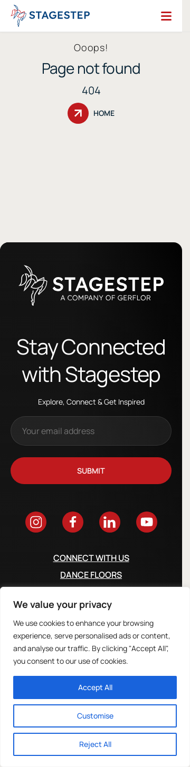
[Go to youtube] (146, 522)
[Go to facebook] (72, 522)
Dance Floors (91, 575)
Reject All (95, 744)
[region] (95, 677)
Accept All (95, 687)
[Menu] (166, 16)
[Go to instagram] (35, 522)
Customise (95, 716)
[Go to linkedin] (109, 522)
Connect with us (91, 558)
